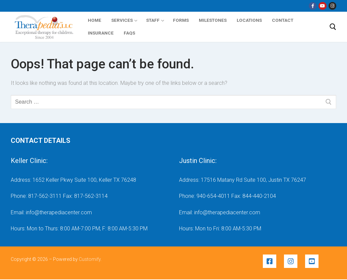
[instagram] (294, 261)
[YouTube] (322, 6)
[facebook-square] (273, 261)
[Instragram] (332, 6)
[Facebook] (312, 6)
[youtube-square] (313, 261)
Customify (90, 259)
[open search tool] (333, 26)
